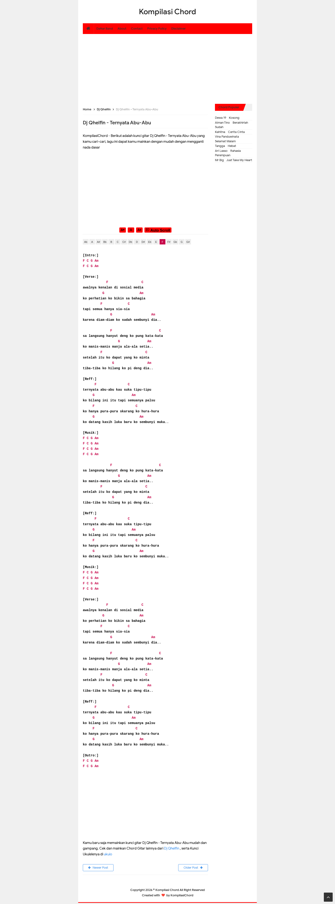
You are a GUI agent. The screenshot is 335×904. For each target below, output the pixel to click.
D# (143, 241)
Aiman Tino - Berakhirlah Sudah (231, 125)
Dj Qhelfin (171, 848)
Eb (149, 241)
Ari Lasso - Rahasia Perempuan (228, 153)
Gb (175, 241)
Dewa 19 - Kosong (227, 118)
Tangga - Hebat (225, 146)
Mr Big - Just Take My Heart (233, 160)
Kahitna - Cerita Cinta (230, 132)
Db (130, 241)
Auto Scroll (158, 230)
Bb (104, 241)
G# (188, 241)
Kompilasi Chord (167, 891)
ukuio (108, 854)
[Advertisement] (167, 66)
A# (98, 241)
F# (168, 241)
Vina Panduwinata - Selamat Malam (228, 139)
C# (124, 241)
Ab (85, 241)
